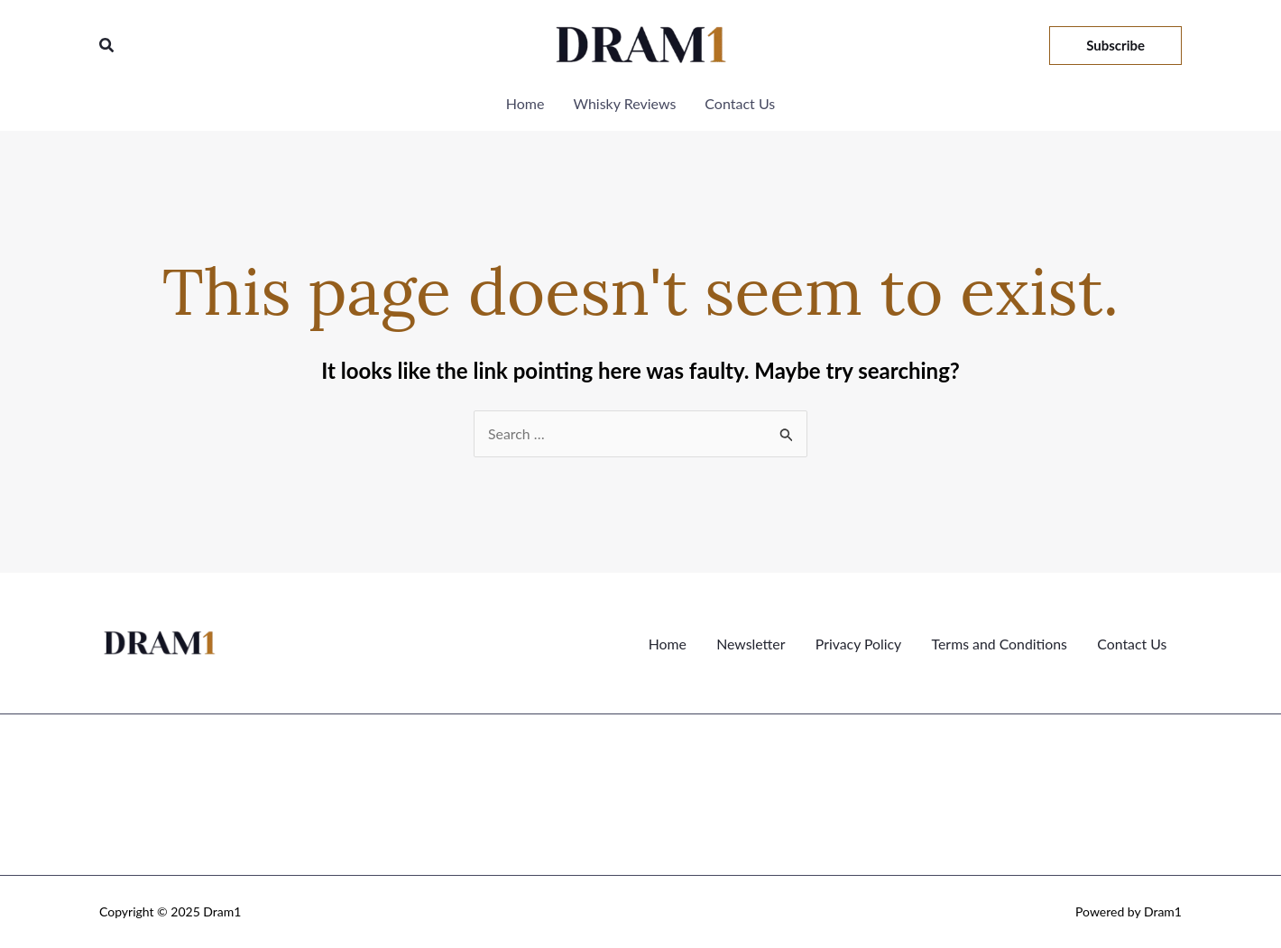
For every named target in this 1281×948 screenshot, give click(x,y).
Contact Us (1132, 642)
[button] (107, 45)
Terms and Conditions (999, 642)
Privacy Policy (859, 642)
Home (669, 642)
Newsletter (751, 642)
